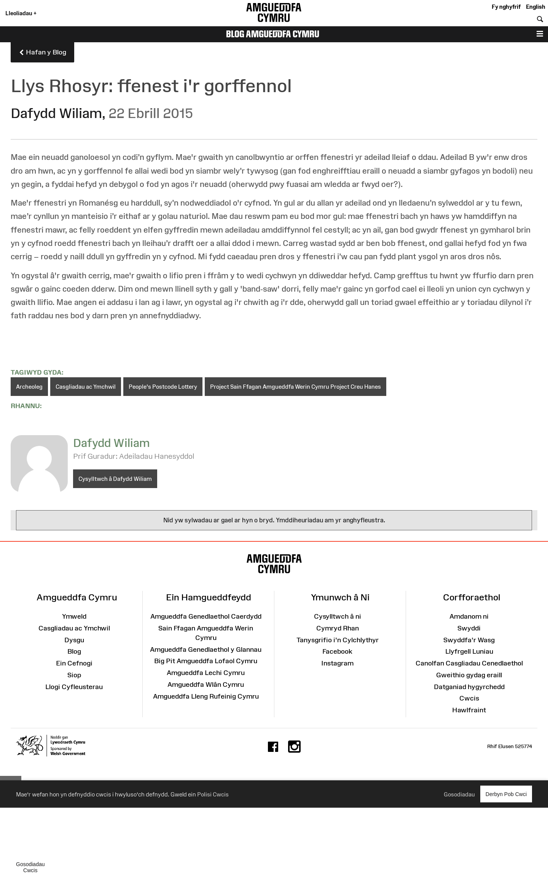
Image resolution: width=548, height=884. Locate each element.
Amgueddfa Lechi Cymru (206, 673)
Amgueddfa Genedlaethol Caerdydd (205, 616)
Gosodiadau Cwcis (30, 867)
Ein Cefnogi (74, 663)
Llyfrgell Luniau (469, 651)
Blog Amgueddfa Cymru (272, 34)
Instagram (337, 663)
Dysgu (74, 640)
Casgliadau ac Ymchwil (86, 386)
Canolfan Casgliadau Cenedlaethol (469, 663)
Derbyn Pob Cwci (506, 794)
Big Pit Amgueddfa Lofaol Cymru (205, 661)
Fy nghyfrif (506, 6)
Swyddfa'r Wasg (469, 640)
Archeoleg (29, 386)
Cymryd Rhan (337, 628)
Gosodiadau (459, 794)
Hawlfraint (469, 710)
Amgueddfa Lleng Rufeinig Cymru (206, 696)
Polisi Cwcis (213, 794)
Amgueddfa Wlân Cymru (205, 684)
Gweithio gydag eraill (469, 675)
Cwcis (469, 698)
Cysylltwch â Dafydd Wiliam (115, 479)
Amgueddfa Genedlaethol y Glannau (205, 649)
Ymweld (74, 616)
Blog (74, 651)
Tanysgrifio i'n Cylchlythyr (337, 640)
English (535, 6)
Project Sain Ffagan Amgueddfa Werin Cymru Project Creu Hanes (295, 386)
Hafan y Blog (42, 52)
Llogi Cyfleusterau (74, 687)
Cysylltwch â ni (337, 616)
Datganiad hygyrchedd (469, 687)
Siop (74, 675)
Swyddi (469, 628)
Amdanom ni (469, 616)
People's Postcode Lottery (163, 386)
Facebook (337, 651)
